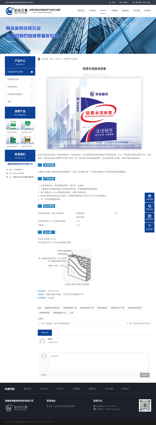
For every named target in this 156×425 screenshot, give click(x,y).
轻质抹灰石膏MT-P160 (141, 323)
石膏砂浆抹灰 (102, 308)
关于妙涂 (44, 389)
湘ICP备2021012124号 (46, 422)
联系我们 (125, 2)
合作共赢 (109, 389)
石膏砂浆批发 (44, 313)
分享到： (41, 319)
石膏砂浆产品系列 (15, 72)
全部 (71, 313)
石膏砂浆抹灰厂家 (70, 308)
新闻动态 (93, 389)
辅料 (9, 102)
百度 (144, 2)
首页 (51, 59)
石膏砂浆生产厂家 (117, 308)
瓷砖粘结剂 (12, 87)
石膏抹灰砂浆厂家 (87, 308)
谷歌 (148, 2)
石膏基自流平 (13, 79)
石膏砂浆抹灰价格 (134, 308)
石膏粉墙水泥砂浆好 (52, 308)
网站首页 (27, 389)
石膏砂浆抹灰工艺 (60, 313)
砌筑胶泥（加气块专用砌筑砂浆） (59, 323)
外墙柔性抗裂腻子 (15, 94)
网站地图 (138, 2)
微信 (113, 3)
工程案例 (76, 389)
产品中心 (58, 59)
